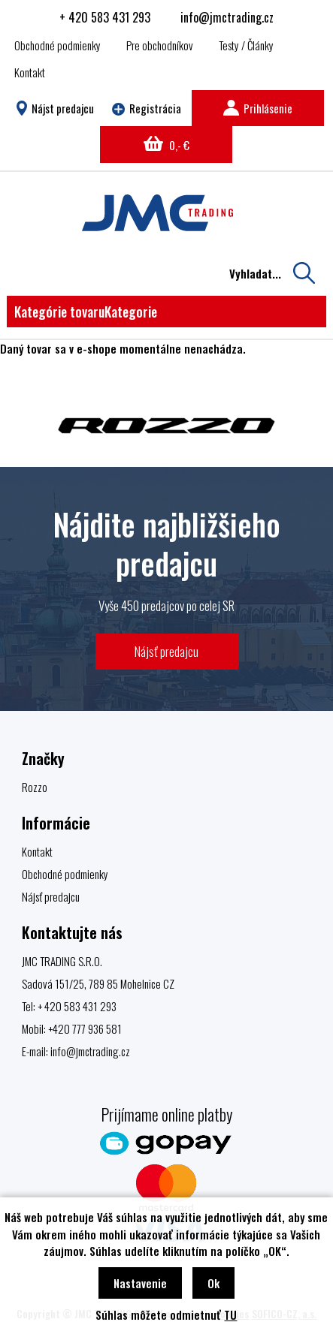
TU (230, 1314)
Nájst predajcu (55, 108)
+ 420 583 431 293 (104, 17)
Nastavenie (140, 1283)
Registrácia (146, 108)
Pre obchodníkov (159, 45)
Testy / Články (246, 45)
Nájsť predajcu (166, 651)
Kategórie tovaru (85, 311)
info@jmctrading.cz (227, 17)
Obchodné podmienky (57, 45)
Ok (213, 1283)
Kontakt (29, 72)
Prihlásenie (257, 108)
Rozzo (34, 786)
